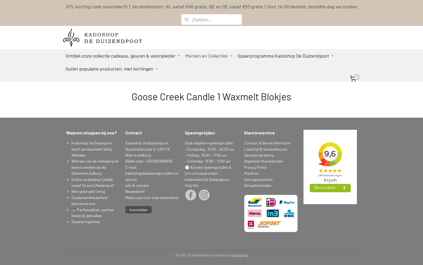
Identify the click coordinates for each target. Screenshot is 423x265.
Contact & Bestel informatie (267, 143)
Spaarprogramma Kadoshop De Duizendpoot (286, 56)
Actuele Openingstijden (209, 167)
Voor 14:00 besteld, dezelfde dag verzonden (312, 6)
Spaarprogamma (86, 221)
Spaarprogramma (259, 155)
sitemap (238, 255)
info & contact (137, 185)
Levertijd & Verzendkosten (265, 149)
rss (246, 255)
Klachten (251, 173)
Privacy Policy (255, 167)
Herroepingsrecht (258, 179)
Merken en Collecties (209, 56)
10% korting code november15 (97, 6)
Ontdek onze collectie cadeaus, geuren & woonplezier (123, 56)
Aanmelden (138, 209)
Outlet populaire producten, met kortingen (112, 69)
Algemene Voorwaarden (263, 161)
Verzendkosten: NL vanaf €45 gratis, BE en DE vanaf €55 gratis (197, 6)
